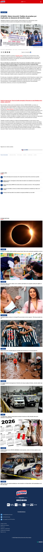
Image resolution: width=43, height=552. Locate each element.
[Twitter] (19, 500)
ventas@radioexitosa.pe (7, 514)
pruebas (35, 154)
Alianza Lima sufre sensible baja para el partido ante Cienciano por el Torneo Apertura (19, 350)
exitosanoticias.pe (6, 517)
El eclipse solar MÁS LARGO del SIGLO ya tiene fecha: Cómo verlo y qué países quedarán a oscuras (21, 251)
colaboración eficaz (12, 154)
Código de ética (4, 523)
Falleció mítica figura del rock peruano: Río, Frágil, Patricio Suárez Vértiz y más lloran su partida (21, 176)
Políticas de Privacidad (5, 530)
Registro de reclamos (5, 525)
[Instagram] (22, 500)
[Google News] (24, 500)
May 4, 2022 (25, 149)
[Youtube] (20, 500)
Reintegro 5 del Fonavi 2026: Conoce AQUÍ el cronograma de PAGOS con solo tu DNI (18, 192)
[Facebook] (17, 500)
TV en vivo (3, 527)
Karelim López (19, 55)
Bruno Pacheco (10, 109)
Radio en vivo (3, 532)
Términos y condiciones (5, 528)
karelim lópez (30, 154)
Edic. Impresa (4, 12)
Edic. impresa (15, 49)
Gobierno (24, 154)
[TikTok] (26, 500)
